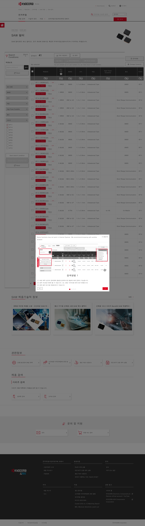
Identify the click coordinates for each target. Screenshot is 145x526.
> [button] (105, 289)
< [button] (39, 289)
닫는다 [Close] (105, 236)
